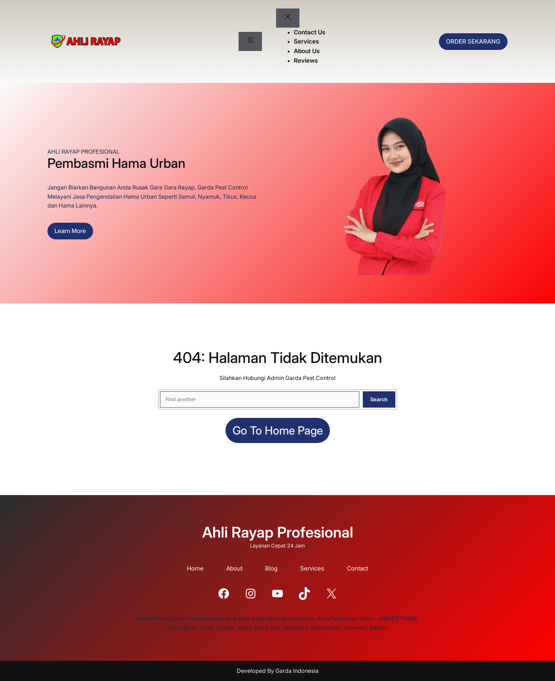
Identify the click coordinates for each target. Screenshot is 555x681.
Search (379, 399)
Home (195, 568)
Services (312, 568)
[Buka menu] (250, 41)
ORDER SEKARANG (473, 41)
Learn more (70, 230)
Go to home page (278, 430)
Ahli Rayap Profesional (277, 532)
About (234, 568)
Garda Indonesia (297, 670)
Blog (271, 568)
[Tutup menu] (287, 18)
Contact (357, 568)
